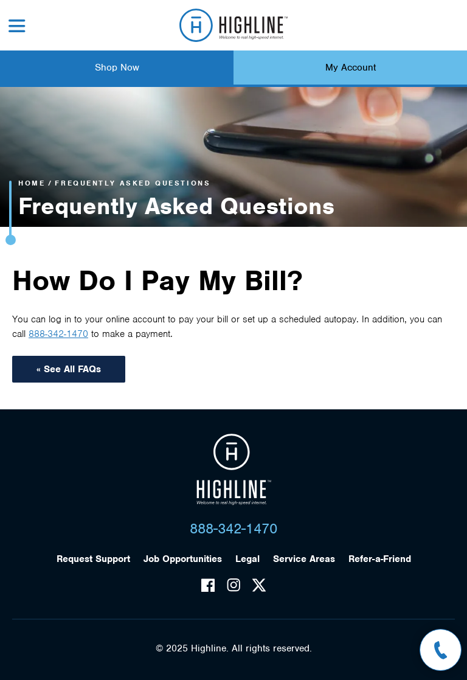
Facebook (208, 585)
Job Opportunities (183, 559)
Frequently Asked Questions (132, 183)
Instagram (233, 585)
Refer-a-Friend (379, 559)
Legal (247, 559)
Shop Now (117, 67)
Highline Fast (233, 25)
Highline (233, 469)
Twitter (259, 585)
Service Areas (304, 559)
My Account (350, 67)
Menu (17, 25)
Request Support (93, 559)
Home (31, 183)
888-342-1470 (58, 334)
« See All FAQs (68, 369)
